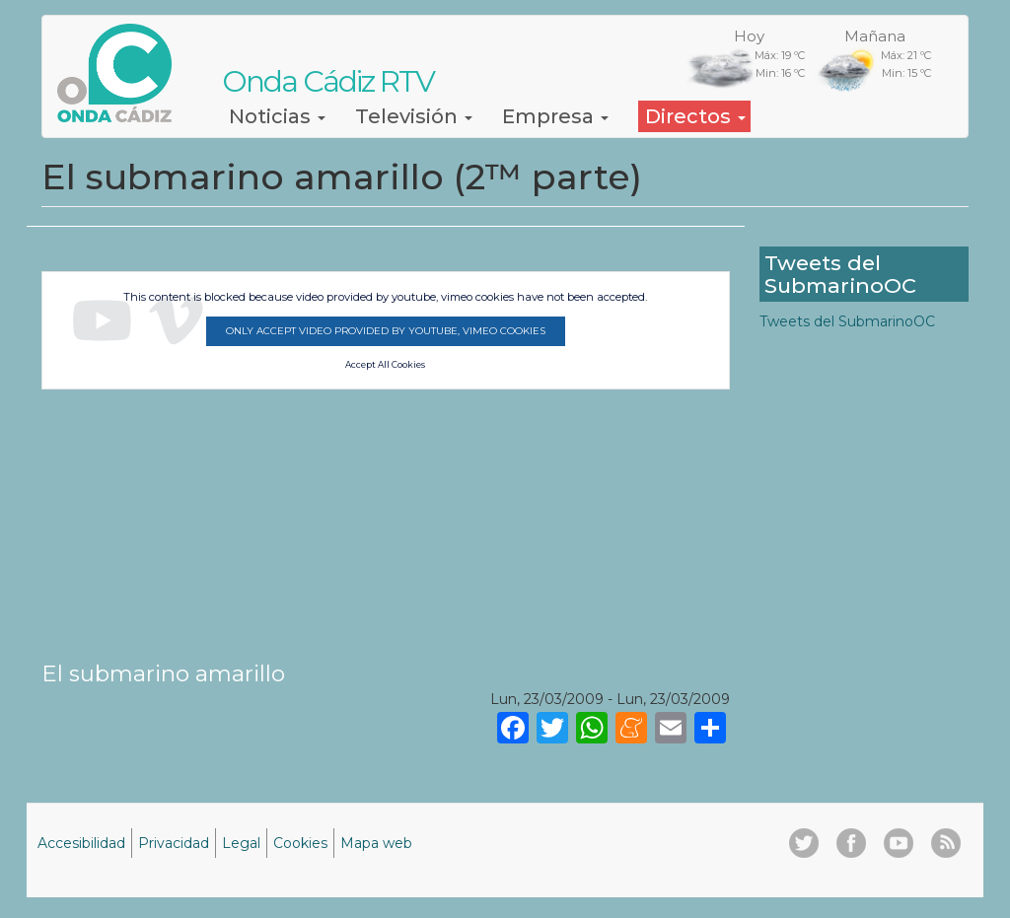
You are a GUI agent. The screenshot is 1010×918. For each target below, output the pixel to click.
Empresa (555, 116)
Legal (241, 843)
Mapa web (376, 843)
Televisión (413, 116)
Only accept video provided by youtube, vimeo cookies (385, 330)
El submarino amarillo (163, 673)
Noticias (277, 116)
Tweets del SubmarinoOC (847, 321)
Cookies (300, 843)
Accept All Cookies (385, 365)
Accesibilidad (81, 843)
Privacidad (173, 843)
